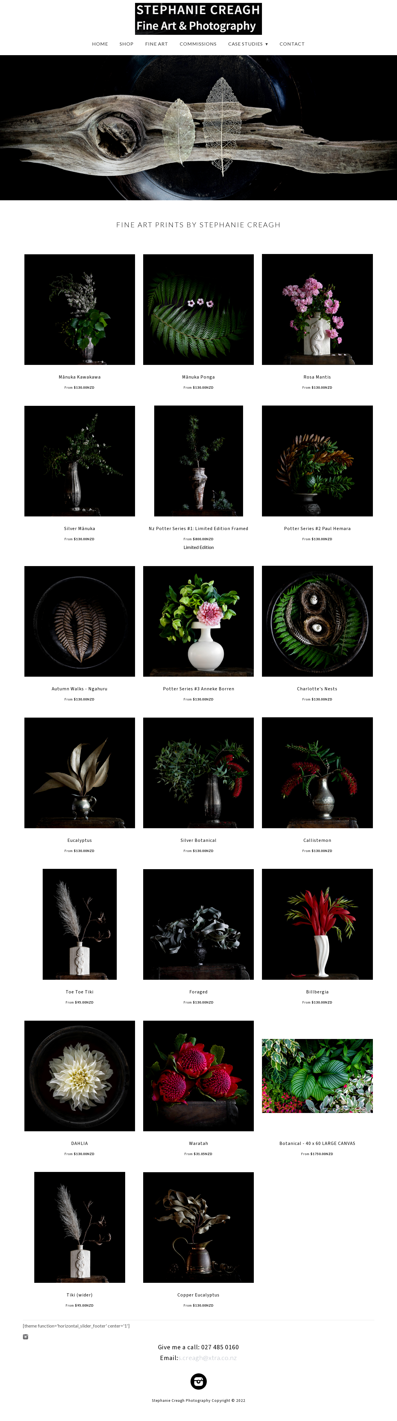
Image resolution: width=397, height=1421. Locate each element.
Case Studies (246, 43)
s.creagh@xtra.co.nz (207, 1357)
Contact (292, 43)
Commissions (198, 43)
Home (100, 43)
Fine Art (156, 43)
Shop (127, 43)
